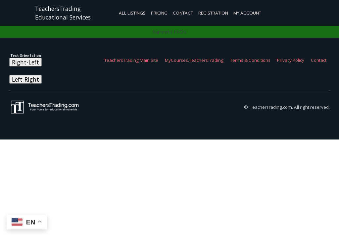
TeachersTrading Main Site (131, 60)
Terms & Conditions (250, 60)
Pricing (159, 13)
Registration (213, 13)
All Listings (132, 13)
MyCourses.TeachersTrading (194, 60)
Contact (183, 13)
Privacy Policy (290, 60)
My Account (247, 13)
